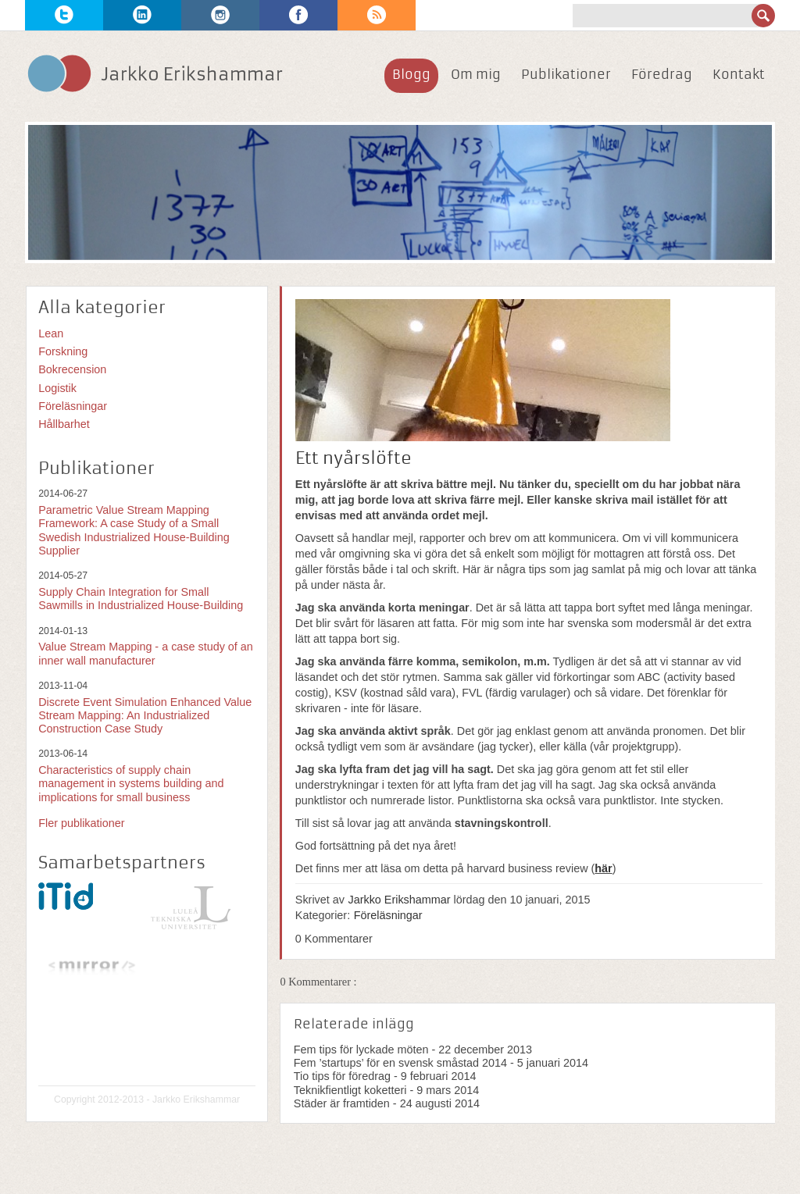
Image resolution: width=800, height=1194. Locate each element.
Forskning (63, 351)
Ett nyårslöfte (353, 458)
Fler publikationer (81, 823)
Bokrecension (72, 369)
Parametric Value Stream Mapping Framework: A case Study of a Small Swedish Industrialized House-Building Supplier (134, 530)
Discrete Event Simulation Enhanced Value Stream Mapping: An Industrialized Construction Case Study (145, 716)
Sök (763, 15)
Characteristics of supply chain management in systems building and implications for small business (130, 784)
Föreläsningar (388, 915)
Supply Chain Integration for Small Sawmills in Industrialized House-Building (140, 598)
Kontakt (738, 74)
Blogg (411, 74)
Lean (50, 333)
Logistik (57, 388)
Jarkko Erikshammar (399, 899)
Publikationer (566, 74)
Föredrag (661, 74)
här (603, 868)
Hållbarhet (64, 424)
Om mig (476, 74)
